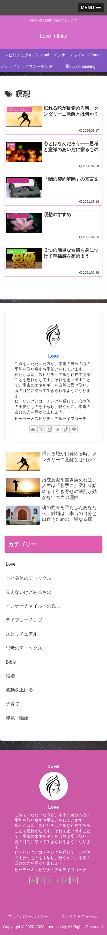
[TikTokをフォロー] (66, 429)
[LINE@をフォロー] (74, 429)
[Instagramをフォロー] (49, 429)
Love (53, 356)
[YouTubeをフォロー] (57, 429)
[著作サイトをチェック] (33, 429)
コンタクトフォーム (79, 916)
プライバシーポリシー (28, 916)
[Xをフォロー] (41, 429)
